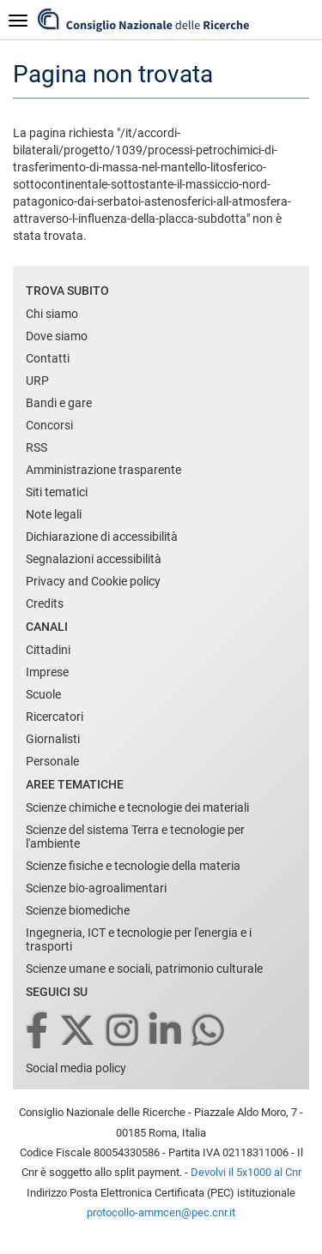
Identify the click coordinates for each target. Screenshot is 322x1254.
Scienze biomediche (78, 910)
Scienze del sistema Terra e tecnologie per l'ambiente (135, 836)
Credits (45, 603)
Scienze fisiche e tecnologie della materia (133, 866)
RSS (36, 447)
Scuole (43, 694)
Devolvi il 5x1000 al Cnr (246, 1172)
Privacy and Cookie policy (93, 581)
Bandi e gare (59, 403)
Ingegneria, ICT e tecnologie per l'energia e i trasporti (139, 939)
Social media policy (76, 1068)
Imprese (47, 672)
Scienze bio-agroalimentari (96, 888)
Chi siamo (52, 314)
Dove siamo (57, 336)
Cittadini (48, 650)
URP (37, 380)
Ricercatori (54, 716)
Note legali (54, 514)
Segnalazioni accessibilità (93, 559)
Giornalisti (53, 739)
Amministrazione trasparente (103, 470)
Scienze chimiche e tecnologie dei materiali (137, 807)
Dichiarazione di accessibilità (102, 536)
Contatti (48, 358)
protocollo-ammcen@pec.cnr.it (161, 1212)
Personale (52, 761)
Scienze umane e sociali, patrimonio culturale (144, 968)
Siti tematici (57, 492)
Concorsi (49, 425)
